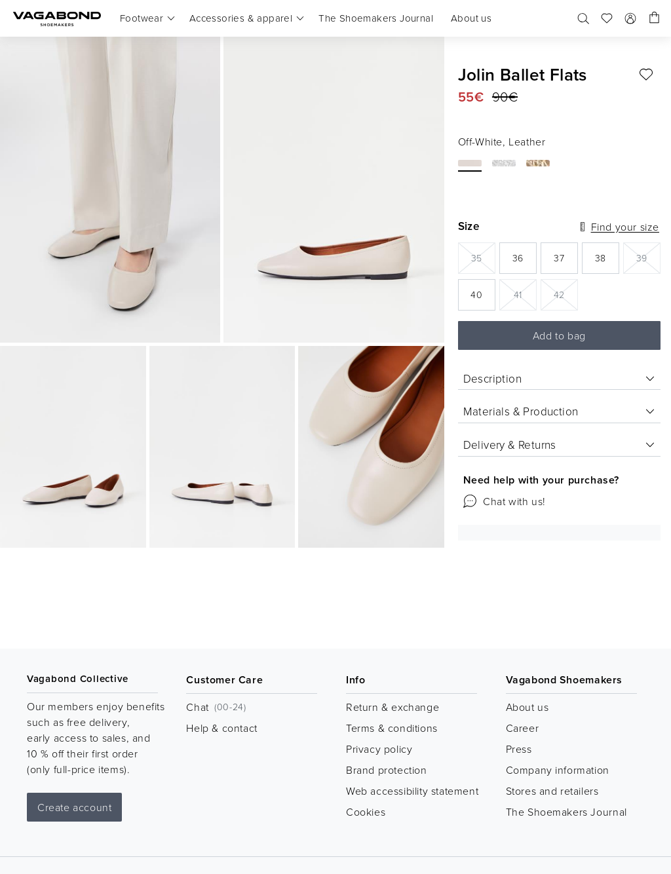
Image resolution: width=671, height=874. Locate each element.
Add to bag (559, 335)
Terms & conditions (392, 728)
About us (527, 707)
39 (648, 257)
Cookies (365, 812)
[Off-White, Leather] (470, 163)
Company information (557, 770)
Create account (74, 807)
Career (522, 728)
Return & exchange (392, 707)
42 (566, 294)
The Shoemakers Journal (566, 812)
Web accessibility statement (412, 791)
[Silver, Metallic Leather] (504, 163)
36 (524, 262)
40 (482, 298)
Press (519, 749)
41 (525, 294)
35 (483, 257)
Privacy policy (379, 749)
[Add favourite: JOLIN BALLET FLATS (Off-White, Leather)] (646, 74)
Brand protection (386, 770)
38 (607, 262)
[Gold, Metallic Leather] (538, 163)
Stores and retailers (552, 791)
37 (566, 262)
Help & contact (221, 728)
